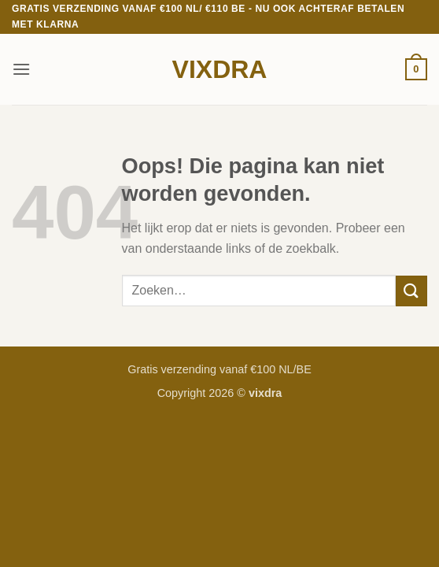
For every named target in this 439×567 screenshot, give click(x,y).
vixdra (219, 69)
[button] (21, 69)
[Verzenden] (411, 291)
